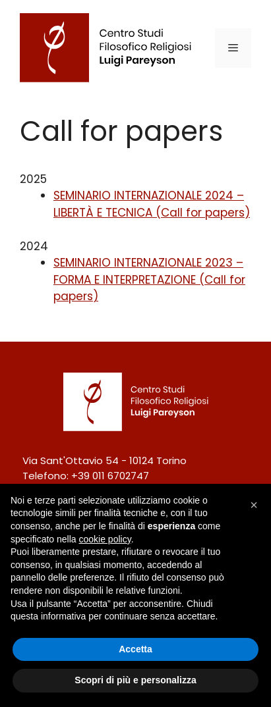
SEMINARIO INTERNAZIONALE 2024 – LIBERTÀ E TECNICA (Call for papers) (151, 204)
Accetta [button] (135, 649)
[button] (253, 504)
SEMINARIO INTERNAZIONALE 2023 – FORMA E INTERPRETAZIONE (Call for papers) (149, 279)
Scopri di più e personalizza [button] (135, 680)
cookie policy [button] (105, 539)
